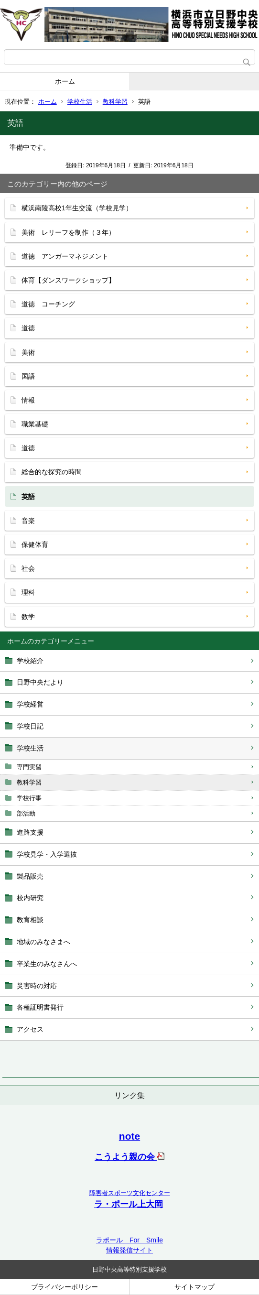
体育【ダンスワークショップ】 (68, 280)
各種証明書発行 (40, 1007)
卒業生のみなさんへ (47, 964)
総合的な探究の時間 (52, 472)
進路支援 (30, 832)
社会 (28, 568)
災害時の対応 (37, 986)
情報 (28, 400)
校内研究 (30, 898)
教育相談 (30, 920)
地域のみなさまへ (43, 942)
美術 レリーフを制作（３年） (68, 232)
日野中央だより (40, 682)
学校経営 (30, 704)
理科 (28, 592)
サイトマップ (194, 1287)
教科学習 (115, 101)
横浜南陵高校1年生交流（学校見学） (77, 208)
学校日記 (30, 726)
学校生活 (79, 101)
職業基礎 (35, 424)
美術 (28, 352)
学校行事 (29, 798)
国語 (28, 376)
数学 (28, 616)
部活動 (26, 813)
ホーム (65, 81)
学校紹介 (30, 660)
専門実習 (29, 767)
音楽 (28, 520)
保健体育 (35, 544)
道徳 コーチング (48, 304)
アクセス (30, 1029)
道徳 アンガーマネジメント (65, 256)
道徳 (28, 328)
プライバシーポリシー (64, 1287)
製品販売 (30, 876)
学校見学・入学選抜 (47, 854)
